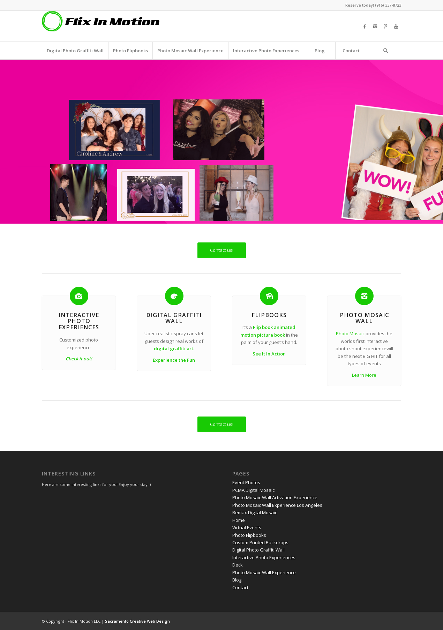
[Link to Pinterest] (385, 26)
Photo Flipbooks (249, 535)
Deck (237, 565)
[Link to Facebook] (364, 26)
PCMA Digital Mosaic (253, 490)
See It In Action (269, 354)
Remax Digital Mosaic (254, 512)
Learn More (364, 375)
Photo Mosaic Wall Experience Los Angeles (277, 505)
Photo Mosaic (350, 333)
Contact (240, 587)
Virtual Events (246, 527)
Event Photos (246, 482)
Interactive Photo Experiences (79, 321)
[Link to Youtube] (396, 26)
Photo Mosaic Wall (364, 318)
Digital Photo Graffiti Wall (258, 550)
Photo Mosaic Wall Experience (264, 572)
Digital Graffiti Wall (174, 318)
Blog (236, 580)
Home (238, 520)
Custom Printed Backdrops (260, 542)
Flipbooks (269, 315)
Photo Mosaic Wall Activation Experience (274, 497)
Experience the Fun (174, 360)
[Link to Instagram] (375, 26)
